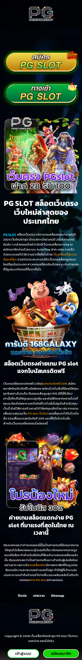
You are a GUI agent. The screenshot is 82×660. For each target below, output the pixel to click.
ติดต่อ (22, 595)
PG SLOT (9, 234)
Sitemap (57, 595)
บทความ (39, 595)
